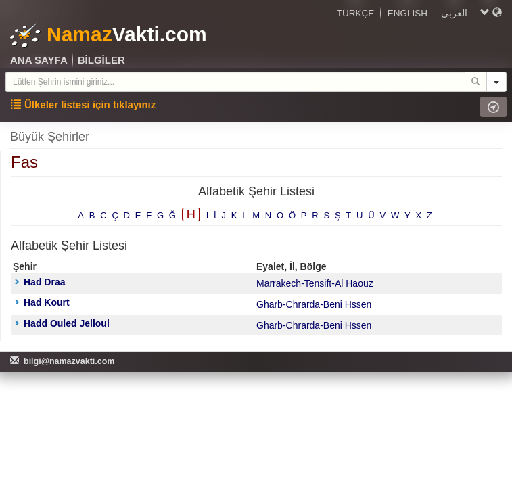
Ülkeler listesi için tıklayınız (83, 104)
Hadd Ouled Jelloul (62, 323)
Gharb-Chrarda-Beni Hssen (313, 304)
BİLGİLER (101, 60)
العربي (454, 13)
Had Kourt (42, 302)
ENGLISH (407, 13)
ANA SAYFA (39, 60)
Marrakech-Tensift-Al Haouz (314, 283)
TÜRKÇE (356, 13)
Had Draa (40, 282)
